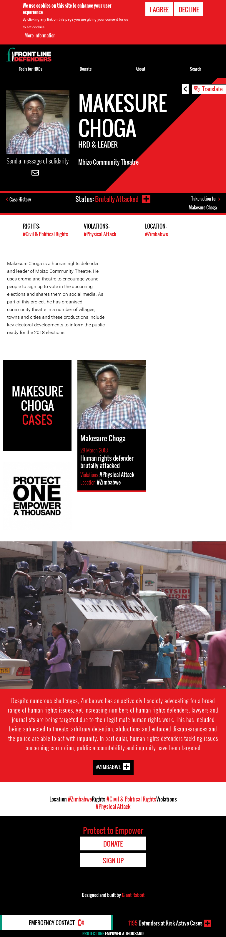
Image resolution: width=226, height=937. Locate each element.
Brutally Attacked (117, 199)
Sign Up (113, 860)
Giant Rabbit (133, 894)
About (140, 69)
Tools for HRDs (30, 69)
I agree (159, 9)
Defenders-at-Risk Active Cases (165, 923)
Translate (212, 89)
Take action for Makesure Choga (203, 203)
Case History (20, 199)
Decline (189, 9)
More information (40, 35)
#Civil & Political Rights (45, 234)
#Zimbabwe (156, 234)
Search (195, 69)
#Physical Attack (100, 234)
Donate (86, 69)
